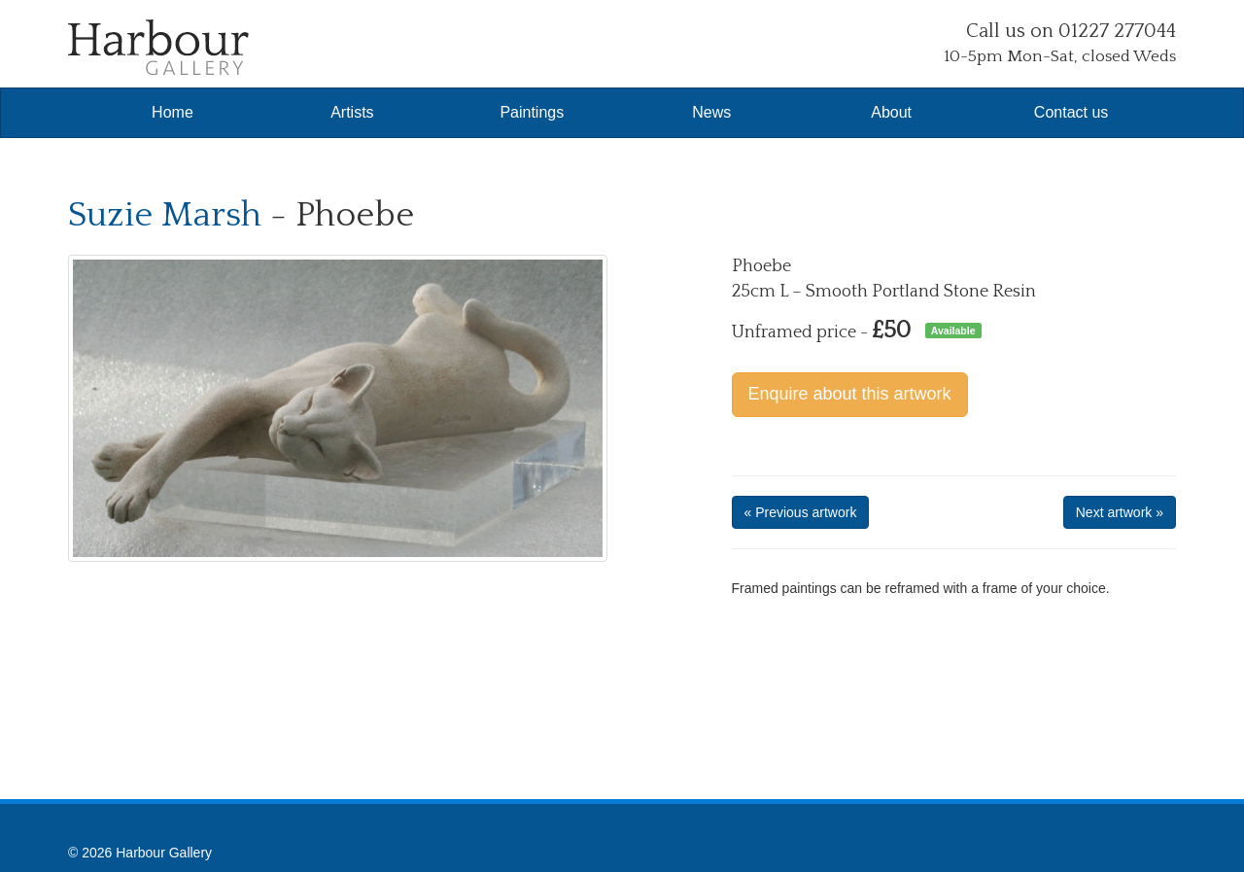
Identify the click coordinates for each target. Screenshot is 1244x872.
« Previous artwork (800, 512)
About (891, 112)
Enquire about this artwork (849, 393)
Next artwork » (1119, 512)
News (711, 112)
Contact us (1071, 112)
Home (172, 112)
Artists (351, 112)
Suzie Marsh (164, 214)
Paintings (532, 112)
